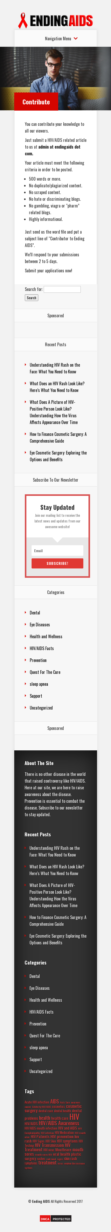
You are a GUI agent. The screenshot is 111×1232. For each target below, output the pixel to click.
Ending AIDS (41, 1201)
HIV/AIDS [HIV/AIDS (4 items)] (31, 1123)
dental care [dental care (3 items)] (46, 1110)
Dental (35, 613)
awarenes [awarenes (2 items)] (75, 1102)
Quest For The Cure (45, 672)
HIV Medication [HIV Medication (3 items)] (64, 1132)
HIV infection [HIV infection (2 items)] (47, 1133)
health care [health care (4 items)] (59, 1118)
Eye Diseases (40, 624)
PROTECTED (61, 1219)
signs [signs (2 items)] (60, 1159)
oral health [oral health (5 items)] (61, 1154)
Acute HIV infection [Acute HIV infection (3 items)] (37, 1102)
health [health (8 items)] (44, 1117)
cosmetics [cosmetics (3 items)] (58, 1106)
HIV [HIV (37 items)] (74, 1116)
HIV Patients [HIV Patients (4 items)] (40, 1136)
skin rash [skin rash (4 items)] (70, 1158)
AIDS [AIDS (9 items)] (54, 1101)
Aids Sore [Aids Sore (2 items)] (65, 1102)
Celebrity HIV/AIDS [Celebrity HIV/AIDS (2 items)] (41, 1107)
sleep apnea (39, 684)
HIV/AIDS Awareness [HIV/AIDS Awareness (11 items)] (59, 1123)
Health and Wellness (46, 636)
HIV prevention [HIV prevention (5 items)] (61, 1136)
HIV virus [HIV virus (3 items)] (48, 1150)
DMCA (45, 1219)
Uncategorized (41, 708)
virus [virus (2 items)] (60, 1163)
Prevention (38, 660)
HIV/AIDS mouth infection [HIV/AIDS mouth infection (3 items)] (41, 1128)
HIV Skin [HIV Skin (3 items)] (51, 1141)
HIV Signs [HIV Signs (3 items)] (39, 1141)
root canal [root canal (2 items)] (51, 1159)
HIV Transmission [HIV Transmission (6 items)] (49, 1145)
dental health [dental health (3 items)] (62, 1110)
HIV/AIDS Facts (42, 648)
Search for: (34, 289)
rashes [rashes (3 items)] (41, 1158)
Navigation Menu (58, 38)
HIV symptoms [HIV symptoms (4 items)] (67, 1141)
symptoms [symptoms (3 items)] (31, 1163)
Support (36, 696)
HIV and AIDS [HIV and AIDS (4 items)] (67, 1128)
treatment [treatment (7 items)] (47, 1162)
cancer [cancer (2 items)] (28, 1107)
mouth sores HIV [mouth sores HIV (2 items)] (43, 1154)
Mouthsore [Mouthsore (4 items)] (63, 1149)
